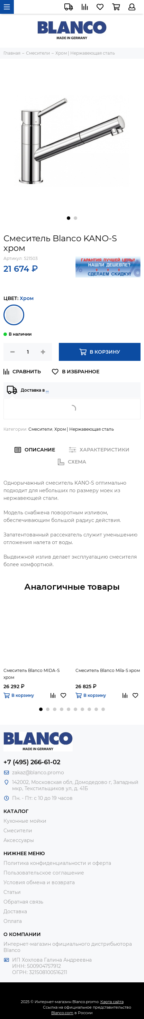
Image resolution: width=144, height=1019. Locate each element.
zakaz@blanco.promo (38, 772)
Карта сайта (112, 1001)
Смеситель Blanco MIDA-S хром (31, 674)
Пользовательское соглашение (43, 873)
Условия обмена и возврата (39, 882)
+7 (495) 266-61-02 (31, 762)
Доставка (15, 911)
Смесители (40, 429)
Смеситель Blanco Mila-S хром (107, 670)
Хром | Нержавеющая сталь (84, 429)
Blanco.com (62, 1012)
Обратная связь (23, 902)
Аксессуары (18, 840)
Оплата (12, 921)
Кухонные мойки (24, 821)
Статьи (12, 892)
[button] (68, 218)
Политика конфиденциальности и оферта (57, 863)
